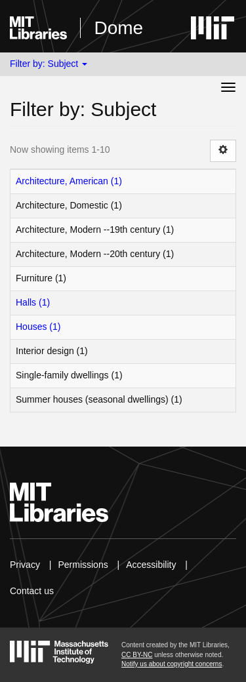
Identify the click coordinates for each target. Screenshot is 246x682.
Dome (118, 28)
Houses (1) (38, 326)
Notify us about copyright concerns (171, 664)
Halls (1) (33, 302)
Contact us (32, 591)
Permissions (83, 564)
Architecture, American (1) (69, 181)
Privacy (25, 564)
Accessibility (151, 564)
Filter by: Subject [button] (48, 63)
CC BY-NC (136, 654)
